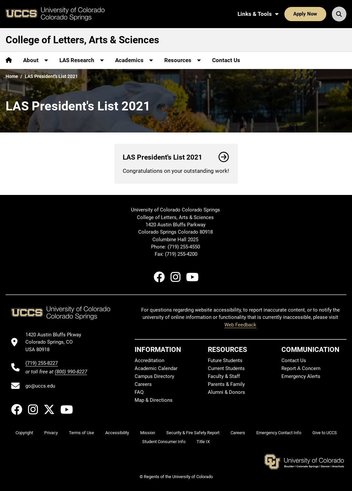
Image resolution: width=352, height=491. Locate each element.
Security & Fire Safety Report (192, 432)
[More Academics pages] (134, 60)
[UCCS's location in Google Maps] (56, 342)
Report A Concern (300, 368)
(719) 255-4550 (184, 247)
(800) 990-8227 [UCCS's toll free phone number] (71, 372)
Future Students (225, 360)
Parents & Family (226, 384)
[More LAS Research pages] (82, 60)
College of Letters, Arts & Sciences (82, 40)
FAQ (139, 392)
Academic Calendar (156, 368)
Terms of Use (81, 432)
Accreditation (149, 360)
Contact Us (226, 60)
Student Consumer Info (163, 441)
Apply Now (305, 14)
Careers (143, 384)
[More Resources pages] (183, 60)
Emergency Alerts (300, 376)
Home (12, 76)
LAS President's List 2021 (176, 157)
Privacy (51, 432)
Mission (147, 432)
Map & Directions (154, 400)
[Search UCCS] (339, 14)
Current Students (226, 368)
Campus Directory (154, 376)
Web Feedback (240, 325)
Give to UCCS (324, 432)
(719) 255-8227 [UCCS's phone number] (41, 363)
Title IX (203, 441)
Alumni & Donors (226, 392)
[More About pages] (35, 60)
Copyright (24, 432)
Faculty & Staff (224, 376)
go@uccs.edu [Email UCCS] (40, 386)
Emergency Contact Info (278, 432)
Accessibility (117, 432)
